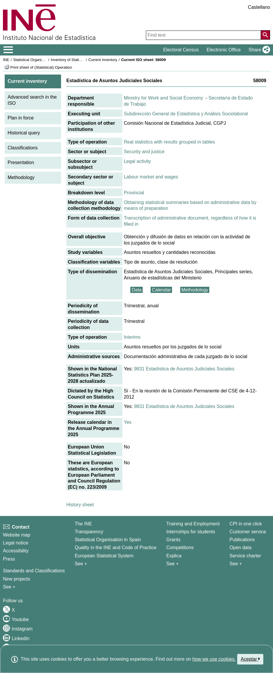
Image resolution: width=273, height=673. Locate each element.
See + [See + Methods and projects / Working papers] (9, 586)
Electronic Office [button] (224, 49)
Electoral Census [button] (181, 49)
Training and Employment (193, 523)
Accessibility (15, 550)
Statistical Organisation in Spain (39, 60)
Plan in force (21, 117)
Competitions (179, 547)
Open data (241, 547)
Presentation (21, 162)
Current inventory (102, 60)
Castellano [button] (259, 7)
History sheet (80, 504)
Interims (132, 337)
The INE (83, 523)
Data (136, 289)
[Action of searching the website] (265, 35)
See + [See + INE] (81, 563)
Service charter (245, 555)
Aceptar (250, 659)
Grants (173, 539)
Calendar (161, 289)
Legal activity (137, 161)
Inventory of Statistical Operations (79, 60)
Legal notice (15, 542)
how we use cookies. (214, 659)
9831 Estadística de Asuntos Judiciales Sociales (184, 368)
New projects (16, 578)
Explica (173, 555)
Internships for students (190, 531)
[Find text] (203, 35)
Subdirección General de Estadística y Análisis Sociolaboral (186, 113)
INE (6, 60)
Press (9, 558)
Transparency (89, 531)
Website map (16, 534)
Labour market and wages (151, 176)
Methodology (21, 177)
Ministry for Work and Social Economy (163, 97)
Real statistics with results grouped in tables (169, 141)
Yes (128, 422)
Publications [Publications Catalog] (242, 539)
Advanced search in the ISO (32, 100)
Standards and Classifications (34, 570)
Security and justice (144, 151)
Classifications (23, 147)
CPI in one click (246, 523)
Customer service (248, 531)
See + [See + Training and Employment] (172, 563)
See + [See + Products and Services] (236, 563)
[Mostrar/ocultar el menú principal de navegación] (8, 50)
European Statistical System (104, 555)
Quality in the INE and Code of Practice (115, 547)
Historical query (24, 132)
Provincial (134, 192)
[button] (258, 50)
